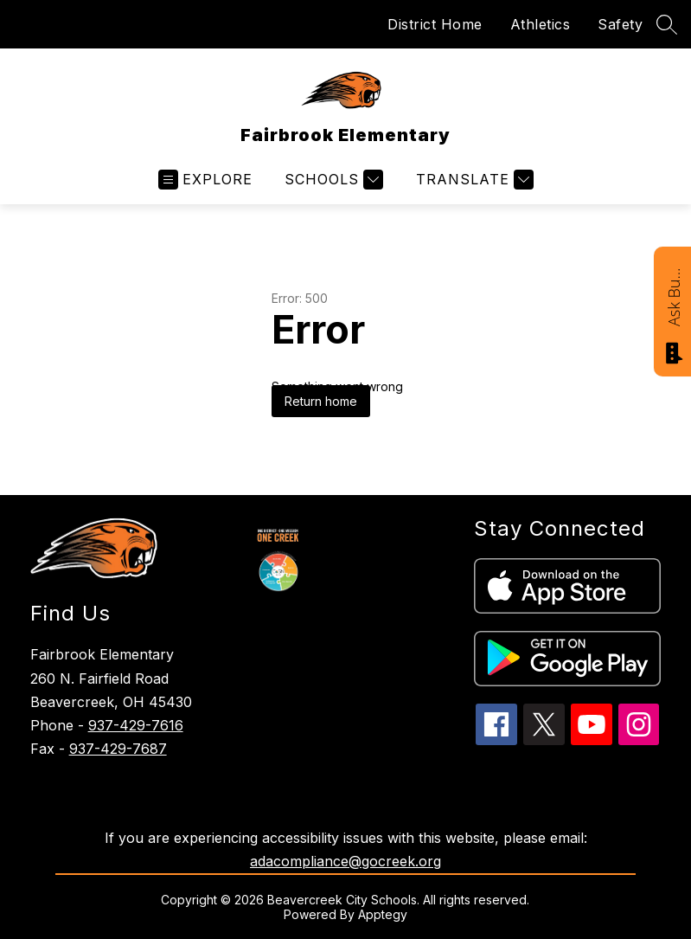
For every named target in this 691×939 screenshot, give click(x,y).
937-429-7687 (118, 748)
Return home (321, 401)
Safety (620, 24)
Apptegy (382, 914)
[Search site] (666, 24)
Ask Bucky (673, 296)
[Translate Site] (473, 179)
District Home (435, 24)
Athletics (540, 24)
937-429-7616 (135, 725)
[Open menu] (205, 179)
